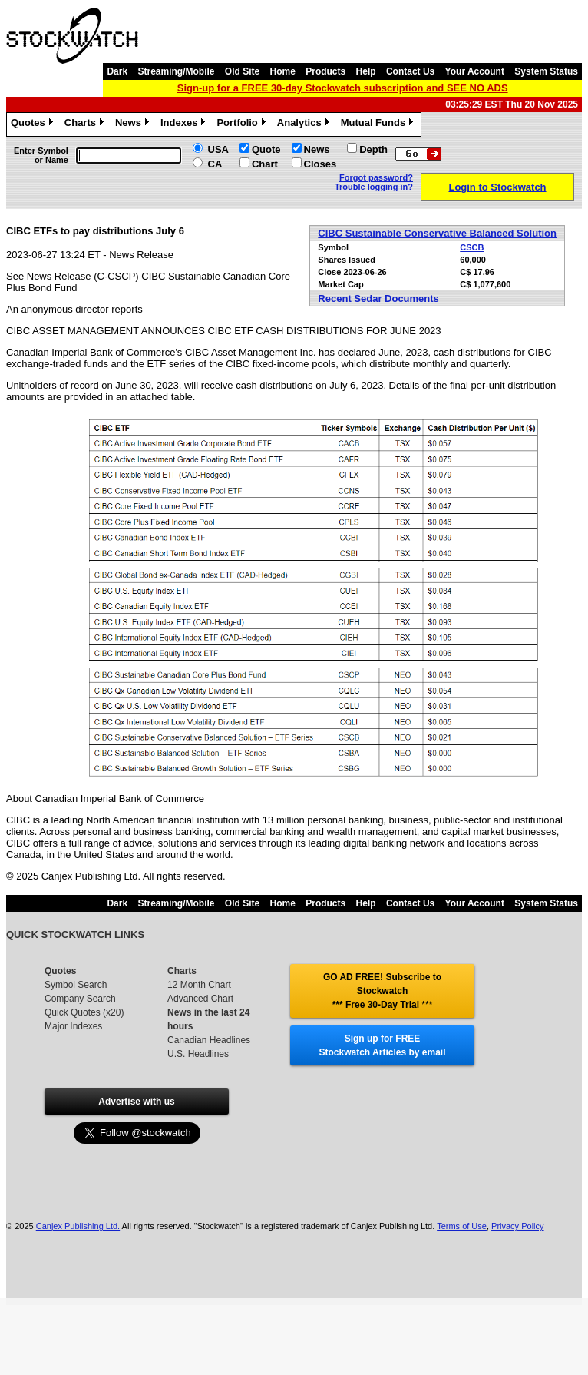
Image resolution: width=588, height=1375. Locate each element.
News (134, 124)
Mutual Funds (379, 124)
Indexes (184, 124)
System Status (546, 71)
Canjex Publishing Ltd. (78, 1226)
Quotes (34, 124)
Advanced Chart (200, 998)
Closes (320, 164)
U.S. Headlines (198, 1054)
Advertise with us (136, 1101)
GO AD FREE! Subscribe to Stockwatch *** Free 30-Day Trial (382, 991)
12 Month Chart (199, 984)
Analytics (305, 124)
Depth (373, 149)
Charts (85, 124)
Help (366, 71)
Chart (265, 164)
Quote (266, 149)
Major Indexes (73, 1026)
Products (325, 71)
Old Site (242, 71)
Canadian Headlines (208, 1040)
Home (283, 71)
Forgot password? (376, 177)
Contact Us (410, 71)
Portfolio (242, 124)
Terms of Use (462, 1226)
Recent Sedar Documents (378, 298)
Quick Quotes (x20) (84, 1012)
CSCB (472, 247)
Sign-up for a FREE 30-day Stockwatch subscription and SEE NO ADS (342, 88)
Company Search (80, 998)
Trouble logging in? (374, 186)
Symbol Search (76, 984)
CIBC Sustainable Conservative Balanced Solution (437, 233)
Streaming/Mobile (175, 71)
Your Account (474, 71)
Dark (117, 71)
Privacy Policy (517, 1226)
